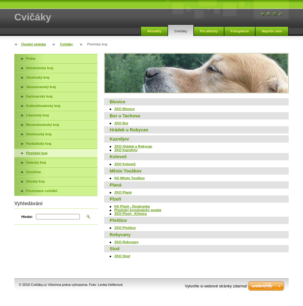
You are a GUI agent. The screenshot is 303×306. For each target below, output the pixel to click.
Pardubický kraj (38, 143)
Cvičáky (180, 31)
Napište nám (272, 31)
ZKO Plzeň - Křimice (131, 213)
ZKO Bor (122, 123)
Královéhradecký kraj (43, 106)
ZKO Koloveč (125, 164)
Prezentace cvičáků (41, 191)
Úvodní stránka (33, 44)
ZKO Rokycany (127, 242)
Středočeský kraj (39, 68)
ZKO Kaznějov (126, 150)
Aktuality (154, 31)
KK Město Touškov (130, 178)
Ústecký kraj (36, 162)
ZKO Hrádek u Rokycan (133, 146)
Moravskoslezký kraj (42, 124)
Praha (30, 58)
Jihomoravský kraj (41, 87)
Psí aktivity (209, 31)
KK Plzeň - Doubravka (132, 206)
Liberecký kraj (37, 115)
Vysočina (33, 172)
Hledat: (27, 217)
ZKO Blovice (125, 109)
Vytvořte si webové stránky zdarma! (216, 286)
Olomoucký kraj (38, 134)
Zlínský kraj (35, 181)
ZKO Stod (122, 256)
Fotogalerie (240, 31)
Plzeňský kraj (37, 153)
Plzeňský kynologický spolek (138, 210)
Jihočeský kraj (37, 77)
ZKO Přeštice (125, 228)
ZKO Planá (123, 192)
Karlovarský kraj (39, 96)
